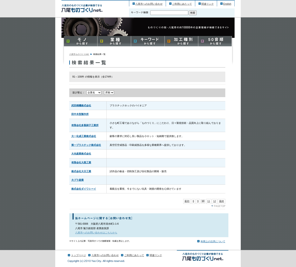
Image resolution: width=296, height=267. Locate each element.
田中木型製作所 (80, 114)
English (227, 3)
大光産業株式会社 (81, 153)
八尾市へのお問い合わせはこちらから (96, 232)
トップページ (78, 255)
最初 (186, 201)
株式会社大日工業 (81, 171)
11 (208, 201)
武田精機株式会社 (81, 105)
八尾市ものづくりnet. (79, 54)
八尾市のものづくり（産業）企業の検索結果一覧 (81, 8)
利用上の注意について (213, 241)
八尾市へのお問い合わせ (149, 3)
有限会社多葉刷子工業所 (85, 125)
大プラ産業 (77, 180)
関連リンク (207, 3)
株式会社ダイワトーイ (83, 188)
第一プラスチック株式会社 (86, 145)
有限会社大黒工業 (81, 162)
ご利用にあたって (182, 3)
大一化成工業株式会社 (83, 136)
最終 (221, 201)
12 (214, 201)
